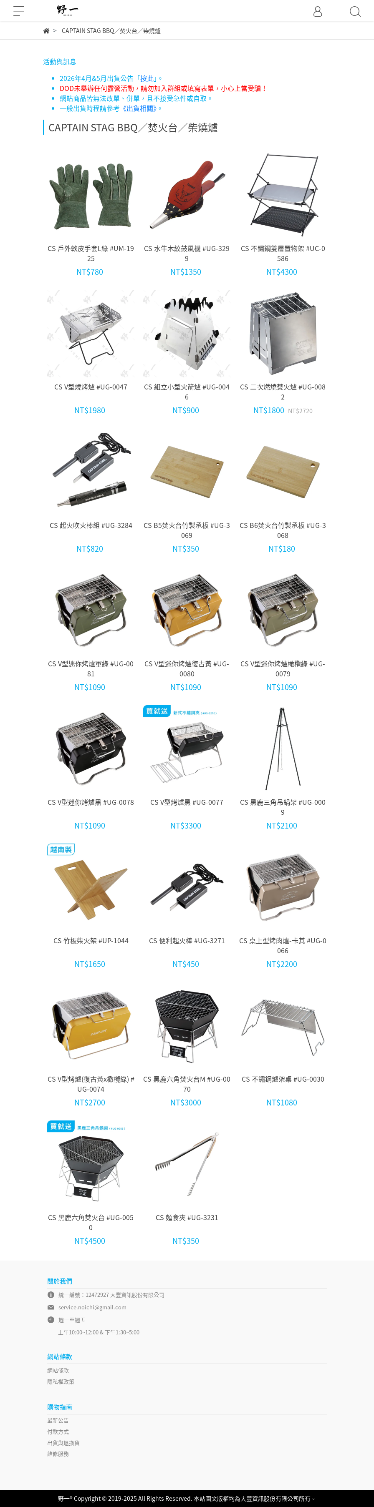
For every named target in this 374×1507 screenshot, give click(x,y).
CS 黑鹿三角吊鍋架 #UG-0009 (283, 807)
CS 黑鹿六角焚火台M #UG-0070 (186, 1084)
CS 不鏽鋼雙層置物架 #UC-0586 (283, 253)
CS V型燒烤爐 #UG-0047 (90, 387)
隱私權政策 (60, 1381)
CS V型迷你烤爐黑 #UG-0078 (91, 802)
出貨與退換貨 (63, 1443)
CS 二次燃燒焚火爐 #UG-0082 (283, 392)
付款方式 (58, 1431)
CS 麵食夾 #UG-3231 (187, 1217)
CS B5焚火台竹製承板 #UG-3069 (187, 530)
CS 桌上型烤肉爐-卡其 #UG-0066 (282, 945)
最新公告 (58, 1420)
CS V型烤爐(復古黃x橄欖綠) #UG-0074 (91, 1084)
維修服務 (58, 1453)
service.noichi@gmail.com (92, 1307)
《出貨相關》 (138, 108)
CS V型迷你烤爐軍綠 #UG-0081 (91, 668)
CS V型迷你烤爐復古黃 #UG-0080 (186, 668)
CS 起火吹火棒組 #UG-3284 (91, 525)
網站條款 (58, 1370)
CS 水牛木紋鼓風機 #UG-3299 (187, 253)
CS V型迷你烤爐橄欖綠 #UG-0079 (282, 668)
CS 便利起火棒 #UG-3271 (187, 940)
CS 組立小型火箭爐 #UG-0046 (187, 392)
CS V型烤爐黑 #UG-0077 (186, 802)
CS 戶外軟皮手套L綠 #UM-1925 (91, 253)
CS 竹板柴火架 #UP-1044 (91, 940)
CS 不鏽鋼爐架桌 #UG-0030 (283, 1079)
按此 (147, 78)
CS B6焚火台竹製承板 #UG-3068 (283, 530)
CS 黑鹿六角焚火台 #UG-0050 (91, 1222)
